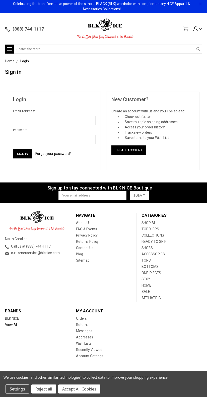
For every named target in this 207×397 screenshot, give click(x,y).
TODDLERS (150, 229)
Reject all (43, 389)
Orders (81, 318)
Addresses (84, 337)
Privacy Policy (87, 235)
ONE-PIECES (151, 273)
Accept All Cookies (79, 389)
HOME (146, 285)
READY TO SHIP (154, 242)
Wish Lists (84, 343)
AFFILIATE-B (151, 298)
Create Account (128, 150)
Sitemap (83, 260)
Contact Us (84, 248)
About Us (83, 223)
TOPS (146, 260)
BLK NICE (12, 318)
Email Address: (24, 111)
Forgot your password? (53, 154)
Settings (17, 389)
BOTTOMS (150, 267)
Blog (79, 254)
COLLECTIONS (153, 235)
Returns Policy (87, 242)
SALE (146, 292)
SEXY (146, 279)
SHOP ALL (150, 223)
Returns (82, 325)
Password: (20, 130)
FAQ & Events (86, 229)
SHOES (147, 248)
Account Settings (89, 356)
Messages (84, 331)
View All (11, 325)
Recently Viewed (89, 350)
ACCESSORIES (153, 254)
